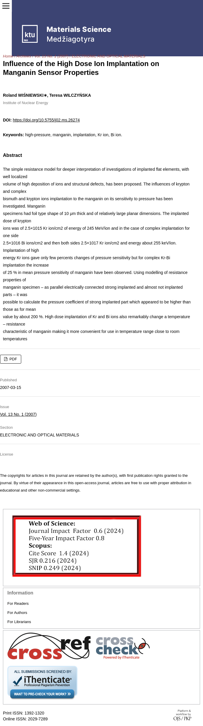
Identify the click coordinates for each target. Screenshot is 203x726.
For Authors (17, 612)
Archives (23, 56)
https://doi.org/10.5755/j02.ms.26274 (46, 120)
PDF (12, 359)
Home (8, 56)
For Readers (18, 603)
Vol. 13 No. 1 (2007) (51, 56)
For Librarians (19, 622)
